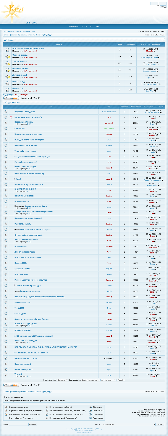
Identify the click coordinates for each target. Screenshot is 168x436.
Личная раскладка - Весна (26, 240)
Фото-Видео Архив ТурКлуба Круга (28, 48)
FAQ (83, 26)
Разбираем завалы (23, 224)
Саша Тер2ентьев (109, 112)
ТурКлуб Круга (47, 35)
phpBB (75, 429)
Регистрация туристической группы (31, 280)
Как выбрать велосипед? (26, 162)
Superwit (152, 275)
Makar (109, 353)
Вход (97, 26)
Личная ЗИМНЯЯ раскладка (28, 286)
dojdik (109, 342)
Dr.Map (109, 302)
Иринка (109, 145)
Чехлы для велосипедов (26, 340)
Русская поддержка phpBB (84, 432)
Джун (152, 208)
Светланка (152, 129)
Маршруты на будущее (25, 112)
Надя (152, 124)
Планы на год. (18, 82)
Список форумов (10, 35)
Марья (109, 185)
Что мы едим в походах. (25, 167)
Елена (109, 213)
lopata (109, 151)
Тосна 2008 (19, 308)
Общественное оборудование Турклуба (32, 157)
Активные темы (29, 31)
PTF (92, 430)
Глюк (109, 308)
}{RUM (109, 291)
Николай (152, 365)
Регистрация (73, 26)
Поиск (90, 26)
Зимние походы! (19, 62)
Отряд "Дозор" (21, 314)
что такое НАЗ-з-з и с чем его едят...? (31, 353)
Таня (109, 375)
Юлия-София (152, 185)
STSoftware (85, 430)
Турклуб (18, 374)
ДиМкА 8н (149, 91)
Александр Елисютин (149, 57)
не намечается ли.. (23, 302)
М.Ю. (26, 51)
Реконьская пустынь (24, 370)
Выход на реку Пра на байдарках (29, 140)
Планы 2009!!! (21, 246)
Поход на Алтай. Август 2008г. (28, 257)
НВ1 (152, 270)
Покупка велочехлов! (24, 196)
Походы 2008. (21, 263)
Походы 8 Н (17, 88)
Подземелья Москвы (24, 122)
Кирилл (109, 269)
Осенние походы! (20, 55)
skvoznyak (33, 51)
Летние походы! (19, 75)
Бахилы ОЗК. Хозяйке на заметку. (30, 173)
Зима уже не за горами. (30, 291)
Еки (109, 117)
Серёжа (109, 134)
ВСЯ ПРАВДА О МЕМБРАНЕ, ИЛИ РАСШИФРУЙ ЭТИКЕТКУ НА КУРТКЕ (46, 347)
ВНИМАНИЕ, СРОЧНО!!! (25, 189)
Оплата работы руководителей (28, 235)
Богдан (109, 325)
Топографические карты (25, 151)
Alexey (152, 197)
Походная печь (21, 274)
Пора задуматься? (23, 364)
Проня (149, 77)
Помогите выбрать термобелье (29, 185)
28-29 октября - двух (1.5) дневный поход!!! (34, 336)
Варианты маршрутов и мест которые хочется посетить (40, 297)
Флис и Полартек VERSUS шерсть (35, 229)
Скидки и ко (20, 129)
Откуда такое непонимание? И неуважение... (34, 212)
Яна (109, 257)
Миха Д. (149, 51)
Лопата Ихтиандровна (149, 84)
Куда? (18, 179)
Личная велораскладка (25, 252)
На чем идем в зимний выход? (28, 218)
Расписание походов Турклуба (28, 117)
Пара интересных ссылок (26, 358)
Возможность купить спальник (28, 134)
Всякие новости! (22, 201)
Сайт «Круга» (31, 23)
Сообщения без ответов (12, 31)
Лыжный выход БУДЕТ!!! (26, 324)
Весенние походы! (20, 68)
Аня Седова (109, 129)
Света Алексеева (149, 64)
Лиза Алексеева (149, 71)
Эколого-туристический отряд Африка (32, 319)
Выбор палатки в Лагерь (26, 145)
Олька (109, 140)
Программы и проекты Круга (29, 35)
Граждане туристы (23, 269)
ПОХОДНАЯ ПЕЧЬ (23, 330)
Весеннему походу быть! (36, 206)
